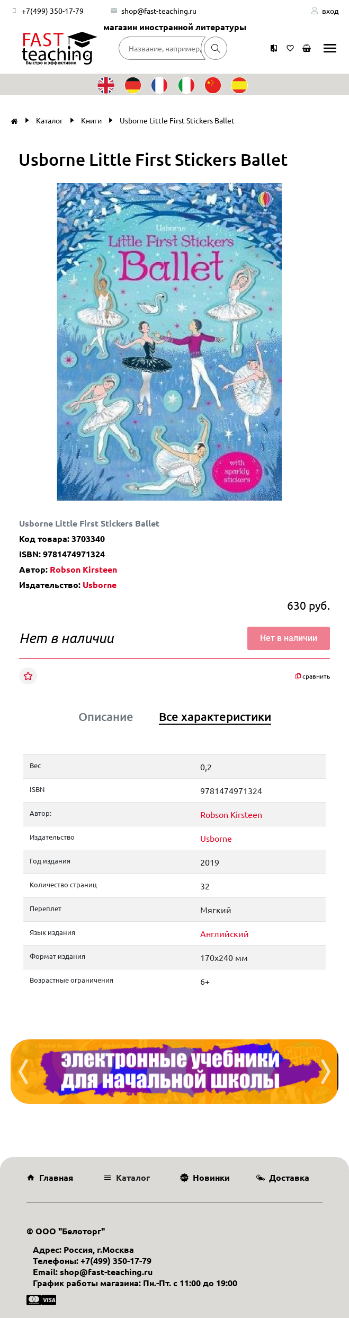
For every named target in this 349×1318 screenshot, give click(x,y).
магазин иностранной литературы (174, 26)
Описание (105, 717)
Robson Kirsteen (83, 569)
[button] (318, 192)
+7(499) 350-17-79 (53, 10)
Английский (224, 933)
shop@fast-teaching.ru (158, 10)
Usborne (100, 584)
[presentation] (23, 1071)
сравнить (313, 676)
